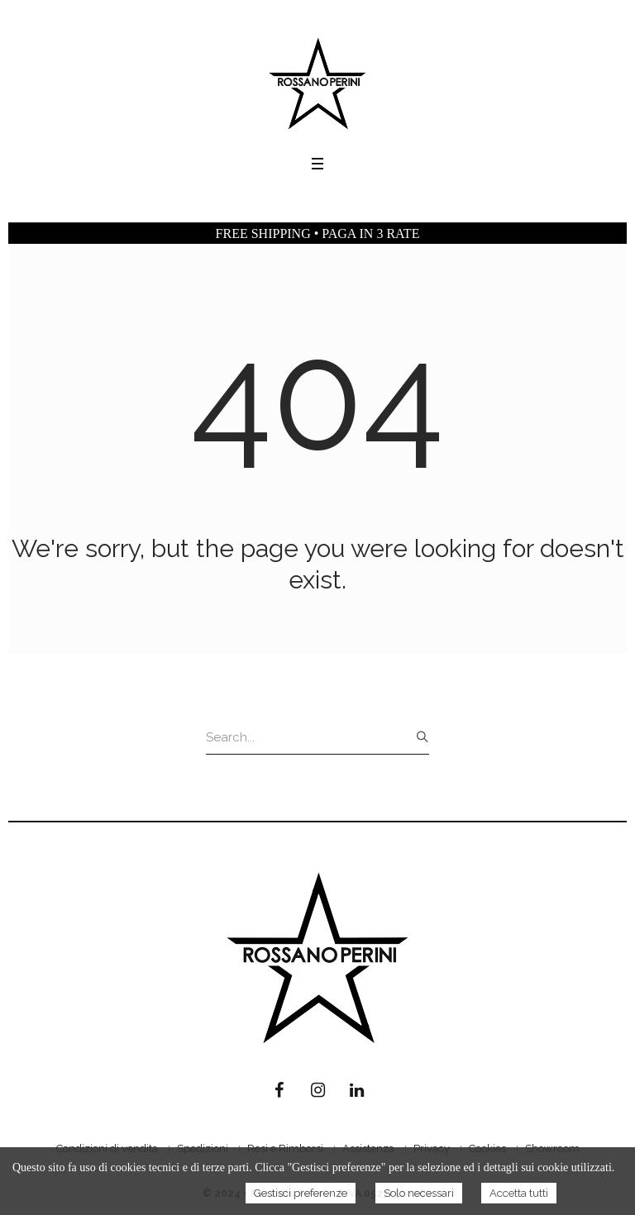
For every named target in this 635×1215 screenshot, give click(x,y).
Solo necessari (419, 1193)
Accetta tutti (518, 1193)
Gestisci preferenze (300, 1193)
